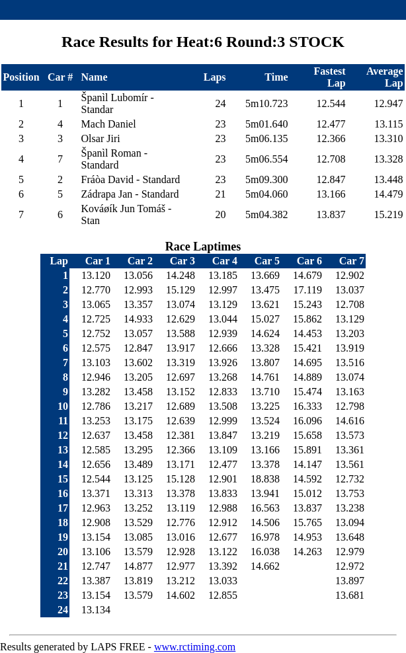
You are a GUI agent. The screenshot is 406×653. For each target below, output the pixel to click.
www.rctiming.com (194, 646)
